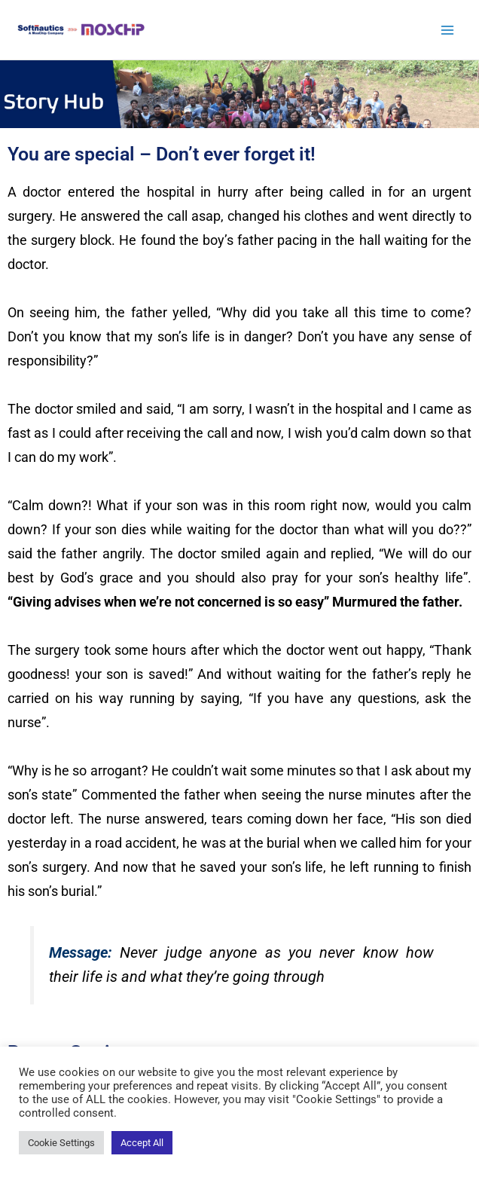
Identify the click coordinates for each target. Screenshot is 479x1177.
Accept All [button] (142, 1142)
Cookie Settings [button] (61, 1142)
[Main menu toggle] (447, 30)
